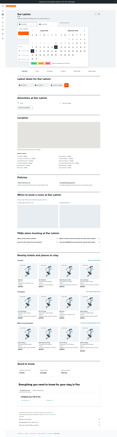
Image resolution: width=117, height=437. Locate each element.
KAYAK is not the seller (62, 419)
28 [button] (52, 55)
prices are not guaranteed (52, 414)
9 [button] (32, 47)
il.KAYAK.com (23, 433)
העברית (73, 2)
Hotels (29, 433)
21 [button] (52, 51)
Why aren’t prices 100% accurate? (62, 425)
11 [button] (40, 47)
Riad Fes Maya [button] (87, 342)
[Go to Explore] (3, 22)
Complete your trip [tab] (27, 390)
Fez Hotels (52, 433)
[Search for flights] (3, 11)
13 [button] (48, 47)
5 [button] (44, 43)
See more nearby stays (97, 260)
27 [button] (48, 55)
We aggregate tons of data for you (62, 422)
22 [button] (56, 51)
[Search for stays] (3, 14)
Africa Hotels (35, 433)
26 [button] (44, 55)
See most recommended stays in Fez (93, 323)
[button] (115, 2)
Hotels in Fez (52, 400)
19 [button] (44, 51)
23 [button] (32, 55)
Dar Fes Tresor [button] (45, 311)
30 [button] (32, 59)
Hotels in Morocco (44, 433)
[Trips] (3, 34)
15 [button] (55, 47)
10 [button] (36, 47)
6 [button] (61, 43)
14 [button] (52, 47)
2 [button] (32, 43)
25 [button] (40, 55)
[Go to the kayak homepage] (11, 6)
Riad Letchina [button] (86, 311)
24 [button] (36, 55)
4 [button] (40, 43)
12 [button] (44, 47)
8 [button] (55, 43)
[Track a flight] (3, 26)
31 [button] (36, 59)
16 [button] (32, 51)
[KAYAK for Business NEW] (3, 29)
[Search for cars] (3, 18)
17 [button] (36, 51)
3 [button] (36, 43)
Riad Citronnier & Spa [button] (68, 280)
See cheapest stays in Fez (96, 291)
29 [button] (56, 55)
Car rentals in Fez (28, 400)
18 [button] (40, 51)
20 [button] (48, 51)
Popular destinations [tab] (40, 390)
